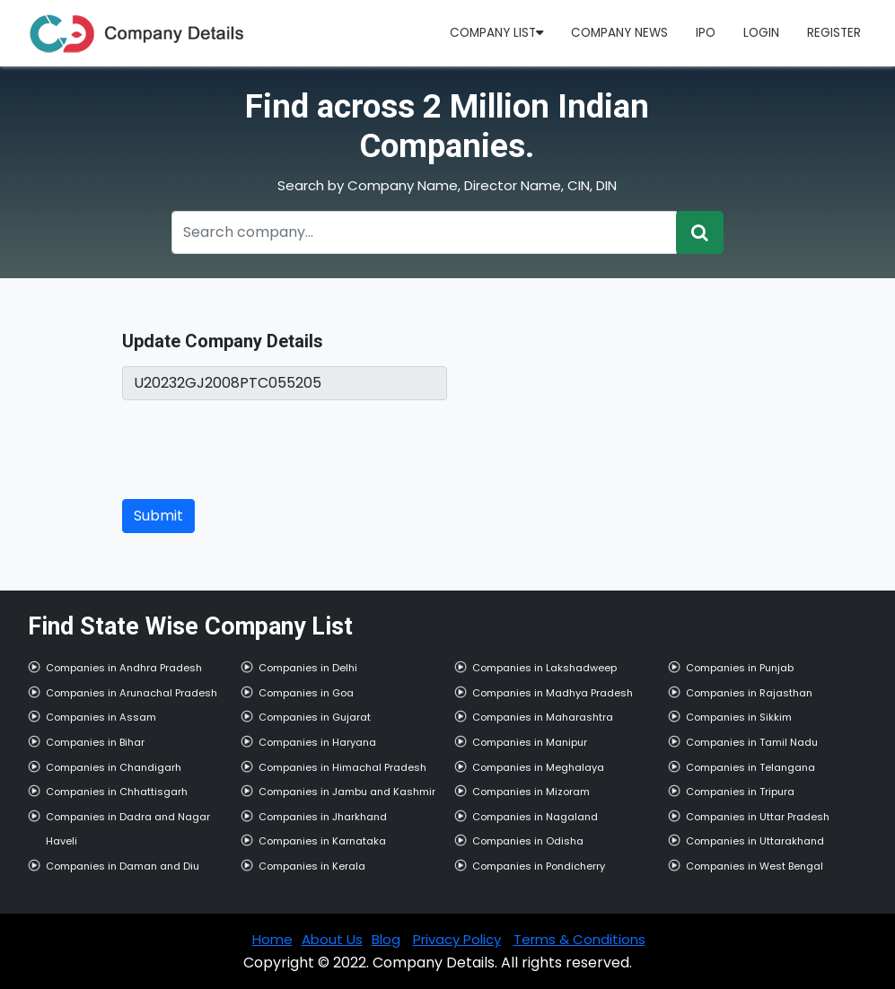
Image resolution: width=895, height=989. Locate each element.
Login (761, 32)
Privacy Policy (457, 939)
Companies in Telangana (750, 767)
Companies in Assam (101, 717)
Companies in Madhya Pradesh (552, 693)
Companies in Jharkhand (323, 817)
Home (272, 939)
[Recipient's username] (424, 232)
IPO (705, 32)
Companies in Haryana (317, 742)
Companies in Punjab (740, 668)
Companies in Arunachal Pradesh (131, 693)
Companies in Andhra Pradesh (124, 668)
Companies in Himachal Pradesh (342, 767)
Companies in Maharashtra (542, 717)
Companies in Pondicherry (538, 866)
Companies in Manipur (529, 742)
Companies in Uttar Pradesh (757, 817)
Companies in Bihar (95, 742)
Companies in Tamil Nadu (752, 742)
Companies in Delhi (308, 668)
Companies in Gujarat (315, 717)
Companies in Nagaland (535, 817)
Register (834, 32)
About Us (332, 939)
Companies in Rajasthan (749, 693)
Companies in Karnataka (322, 841)
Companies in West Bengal (754, 866)
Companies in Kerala (312, 866)
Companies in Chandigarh (113, 767)
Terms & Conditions (579, 939)
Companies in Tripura (740, 791)
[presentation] (258, 450)
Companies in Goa (306, 693)
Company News (619, 32)
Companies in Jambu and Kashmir (347, 791)
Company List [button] (496, 32)
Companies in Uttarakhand (755, 841)
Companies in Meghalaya (538, 767)
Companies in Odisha (528, 841)
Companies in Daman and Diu (122, 866)
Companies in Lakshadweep (544, 668)
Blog (386, 939)
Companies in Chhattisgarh (117, 791)
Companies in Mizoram (531, 791)
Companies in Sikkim (739, 717)
